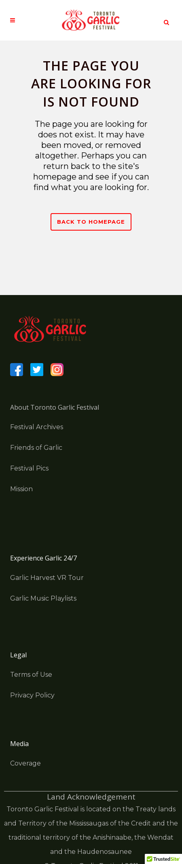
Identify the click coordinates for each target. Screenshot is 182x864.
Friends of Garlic (36, 447)
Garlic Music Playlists (43, 598)
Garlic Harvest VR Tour (47, 578)
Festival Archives (36, 427)
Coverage (25, 763)
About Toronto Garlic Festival (54, 407)
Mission (21, 489)
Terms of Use (31, 674)
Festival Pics (29, 468)
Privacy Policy (32, 695)
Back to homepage (91, 221)
